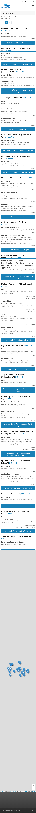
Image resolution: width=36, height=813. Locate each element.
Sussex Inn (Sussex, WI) (11, 494)
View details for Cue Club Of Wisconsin (18, 531)
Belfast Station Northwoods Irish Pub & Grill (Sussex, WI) (17, 433)
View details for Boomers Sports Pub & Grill (18, 277)
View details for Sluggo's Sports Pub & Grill (18, 91)
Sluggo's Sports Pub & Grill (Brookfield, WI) (12, 71)
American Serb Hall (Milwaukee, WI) (16, 536)
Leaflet (2, 791)
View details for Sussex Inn (18, 506)
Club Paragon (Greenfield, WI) (13, 222)
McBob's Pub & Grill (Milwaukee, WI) (16, 284)
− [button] (33, 788)
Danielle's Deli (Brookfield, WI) (14, 28)
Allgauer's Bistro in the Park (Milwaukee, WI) (13, 376)
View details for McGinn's (18, 216)
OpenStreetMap (13, 791)
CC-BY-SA (24, 791)
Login (23, 1)
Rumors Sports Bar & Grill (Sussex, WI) (15, 397)
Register (31, 1)
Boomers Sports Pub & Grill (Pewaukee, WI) (12, 256)
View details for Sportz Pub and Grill (18, 488)
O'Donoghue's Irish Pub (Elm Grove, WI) (16, 49)
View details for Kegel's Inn (18, 369)
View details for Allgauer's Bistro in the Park (18, 390)
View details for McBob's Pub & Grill (18, 340)
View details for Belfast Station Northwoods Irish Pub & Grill (18, 454)
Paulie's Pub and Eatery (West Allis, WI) (16, 157)
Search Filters (8, 13)
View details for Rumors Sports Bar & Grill (18, 425)
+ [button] (33, 785)
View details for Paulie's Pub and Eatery (18, 172)
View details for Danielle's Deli (18, 43)
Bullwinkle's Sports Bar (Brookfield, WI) (16, 136)
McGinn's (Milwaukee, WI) (12, 178)
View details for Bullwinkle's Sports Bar (18, 151)
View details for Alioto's (18, 129)
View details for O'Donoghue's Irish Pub (18, 64)
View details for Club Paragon (18, 250)
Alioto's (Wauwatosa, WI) (11, 98)
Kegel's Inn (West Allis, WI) (12, 345)
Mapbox (34, 791)
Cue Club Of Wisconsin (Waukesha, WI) (16, 512)
